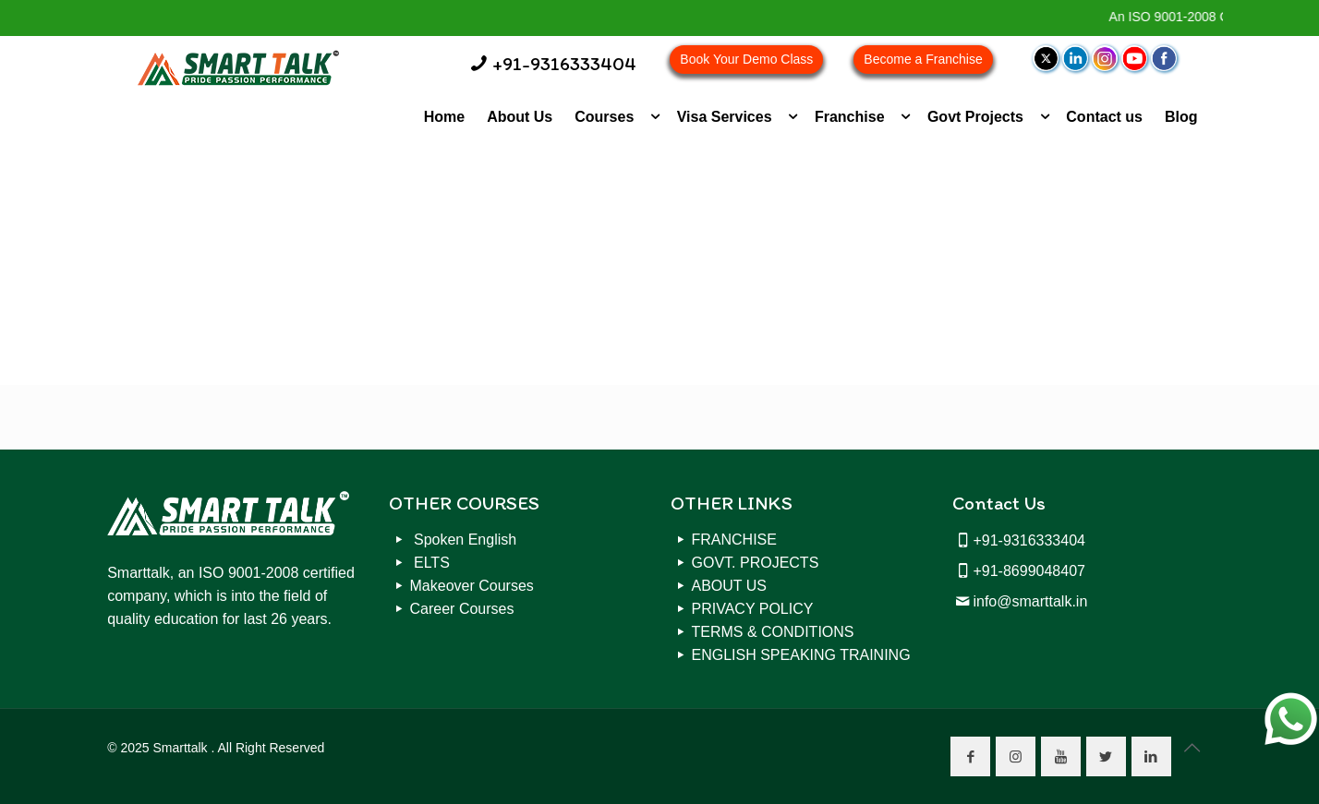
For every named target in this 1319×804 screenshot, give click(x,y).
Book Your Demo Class (746, 59)
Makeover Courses (472, 586)
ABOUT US (730, 586)
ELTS (430, 562)
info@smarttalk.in (1030, 601)
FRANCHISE (734, 539)
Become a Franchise (923, 59)
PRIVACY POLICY (753, 609)
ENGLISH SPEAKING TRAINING (801, 655)
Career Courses (462, 609)
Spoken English (463, 539)
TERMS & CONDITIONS (773, 632)
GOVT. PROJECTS (755, 562)
